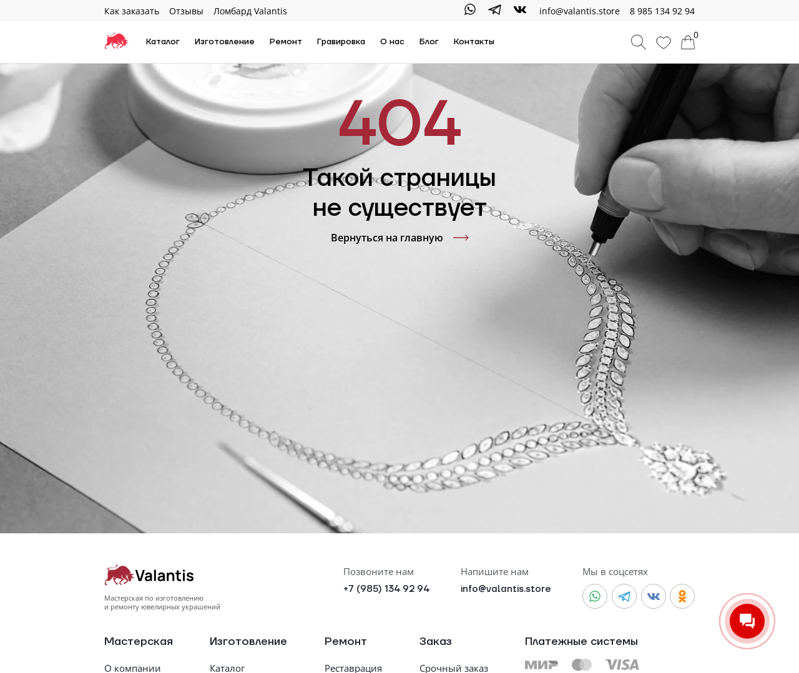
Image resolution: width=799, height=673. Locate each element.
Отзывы (186, 11)
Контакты (474, 41)
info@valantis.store (506, 589)
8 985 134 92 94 (662, 11)
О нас (392, 41)
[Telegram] (495, 10)
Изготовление (225, 41)
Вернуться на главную (400, 238)
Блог (429, 41)
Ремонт (286, 41)
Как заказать (131, 11)
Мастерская (138, 642)
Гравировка (341, 41)
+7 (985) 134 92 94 (386, 589)
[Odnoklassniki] (682, 596)
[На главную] (116, 42)
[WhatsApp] (470, 10)
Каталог (163, 41)
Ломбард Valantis (250, 11)
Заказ (435, 642)
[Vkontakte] (520, 10)
